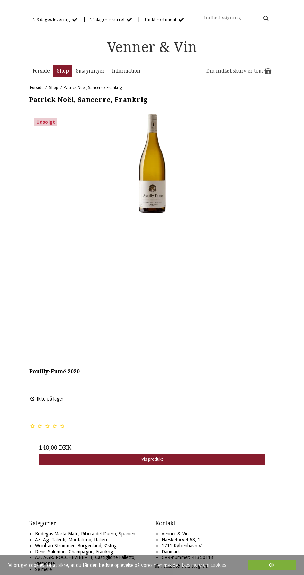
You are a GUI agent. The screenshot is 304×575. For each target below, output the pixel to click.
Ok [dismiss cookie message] (271, 565)
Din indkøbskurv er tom (238, 71)
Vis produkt (152, 459)
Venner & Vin (152, 47)
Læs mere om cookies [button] (204, 565)
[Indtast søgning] (235, 17)
